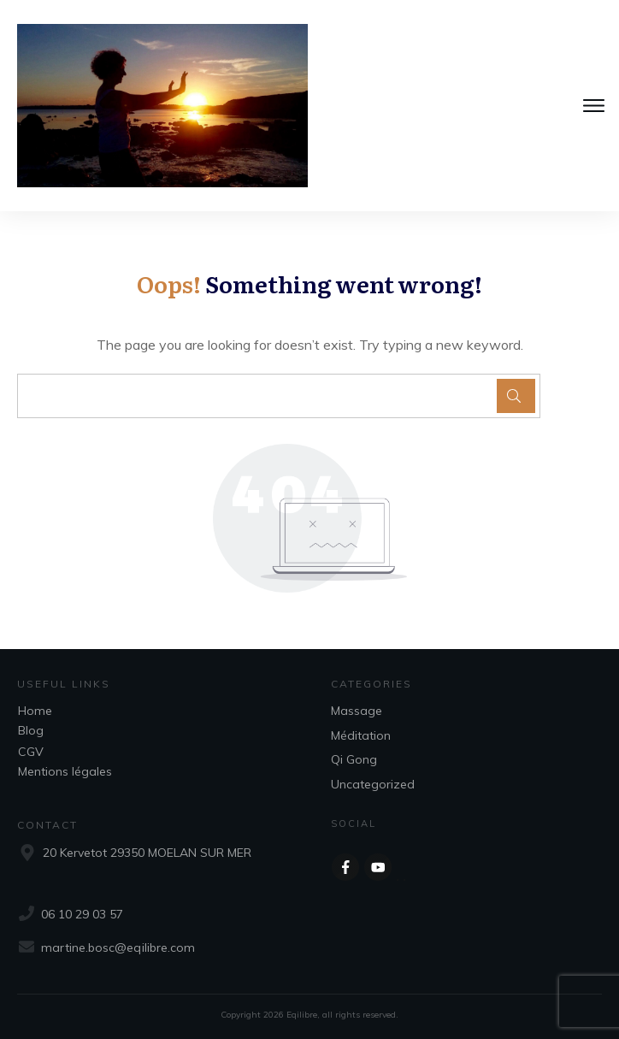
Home (35, 710)
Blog (31, 730)
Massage (356, 710)
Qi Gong (354, 759)
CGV (31, 751)
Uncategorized (373, 784)
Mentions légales (65, 771)
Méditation (361, 735)
